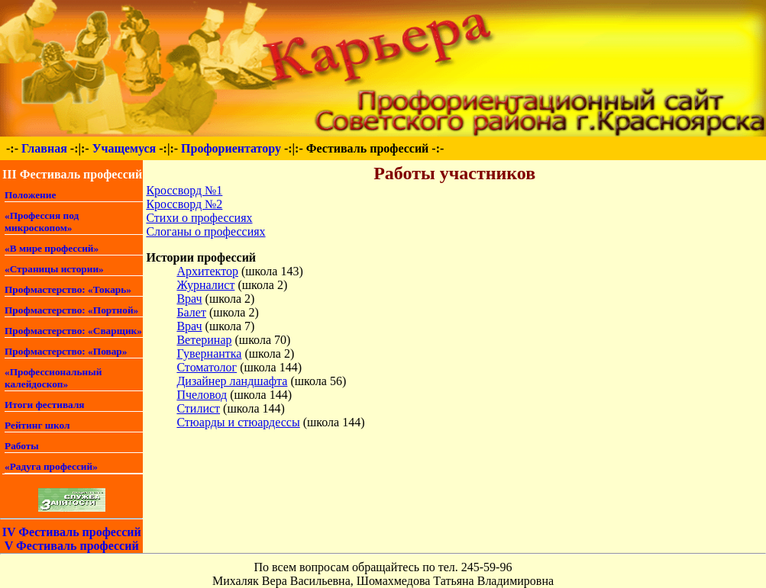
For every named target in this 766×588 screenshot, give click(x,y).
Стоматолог (206, 367)
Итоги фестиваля (45, 404)
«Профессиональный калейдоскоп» (53, 378)
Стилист (198, 408)
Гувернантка (208, 353)
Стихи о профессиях (199, 217)
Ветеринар (203, 339)
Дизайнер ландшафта (231, 380)
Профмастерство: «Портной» (71, 310)
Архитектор (207, 271)
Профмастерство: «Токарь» (68, 289)
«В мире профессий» (52, 248)
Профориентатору (231, 148)
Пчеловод (201, 394)
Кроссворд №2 (184, 204)
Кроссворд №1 (184, 190)
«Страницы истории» (54, 269)
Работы (22, 445)
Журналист (205, 284)
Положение (30, 195)
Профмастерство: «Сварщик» (73, 330)
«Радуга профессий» (51, 466)
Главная (44, 148)
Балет (191, 312)
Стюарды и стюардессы (237, 422)
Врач (189, 298)
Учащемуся (124, 148)
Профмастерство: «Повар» (66, 351)
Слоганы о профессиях (205, 231)
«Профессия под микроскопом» (42, 221)
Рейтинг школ (37, 425)
